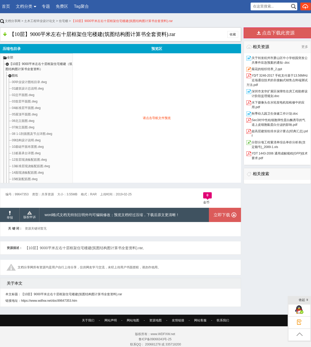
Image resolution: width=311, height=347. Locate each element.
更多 (304, 47)
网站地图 (133, 320)
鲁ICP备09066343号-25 (155, 339)
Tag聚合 (81, 6)
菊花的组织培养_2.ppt (267, 69)
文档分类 (24, 6)
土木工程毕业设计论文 (39, 21)
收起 (303, 300)
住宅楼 (63, 21)
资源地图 (155, 320)
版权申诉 (29, 215)
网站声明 (110, 320)
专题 (46, 6)
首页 (6, 6)
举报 (10, 215)
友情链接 (178, 320)
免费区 (62, 6)
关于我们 (88, 320)
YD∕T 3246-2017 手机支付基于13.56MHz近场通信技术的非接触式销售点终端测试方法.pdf (277, 80)
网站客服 (200, 320)
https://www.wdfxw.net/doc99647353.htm (49, 300)
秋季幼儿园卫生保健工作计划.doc (275, 113)
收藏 (233, 34)
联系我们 (223, 320)
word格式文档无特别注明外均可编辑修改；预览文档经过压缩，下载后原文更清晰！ (112, 215)
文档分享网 (10, 21)
